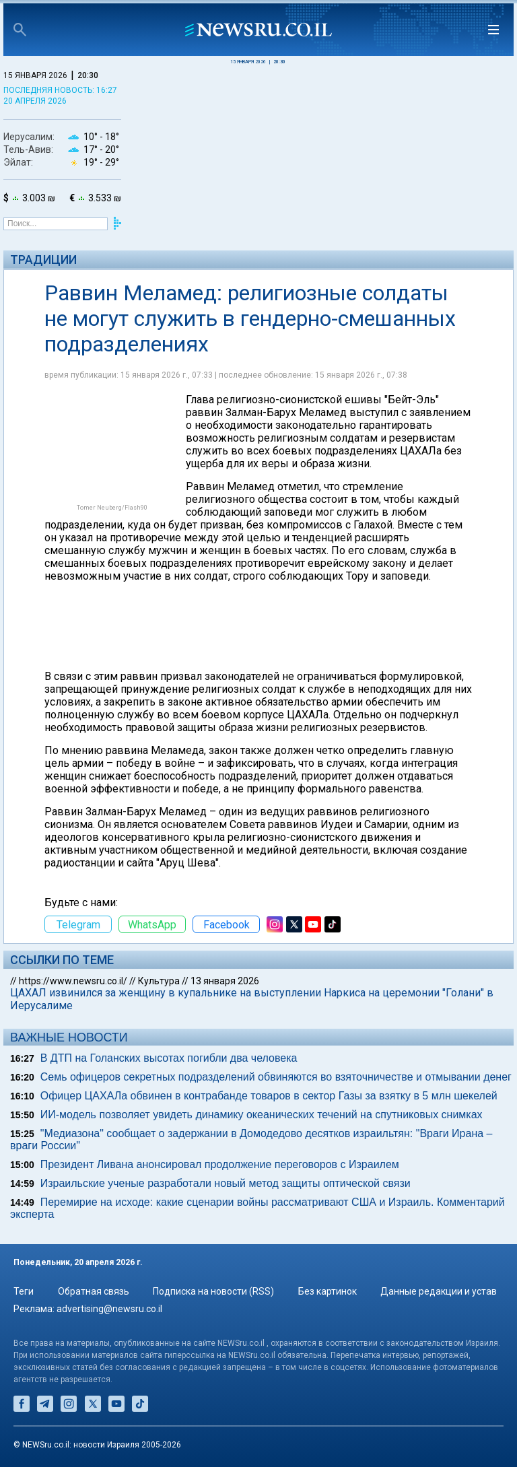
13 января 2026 (225, 981)
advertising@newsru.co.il (109, 1308)
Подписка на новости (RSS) (213, 1291)
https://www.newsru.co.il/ (73, 981)
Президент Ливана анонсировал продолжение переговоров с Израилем (219, 1164)
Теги (23, 1291)
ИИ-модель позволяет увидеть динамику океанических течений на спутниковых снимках (261, 1114)
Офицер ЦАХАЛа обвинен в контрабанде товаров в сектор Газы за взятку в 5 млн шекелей (268, 1095)
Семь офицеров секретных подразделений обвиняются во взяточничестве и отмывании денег (276, 1077)
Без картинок (327, 1291)
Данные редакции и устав (438, 1291)
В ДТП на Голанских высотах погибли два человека (169, 1058)
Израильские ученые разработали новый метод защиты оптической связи (225, 1183)
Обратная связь (93, 1291)
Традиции (43, 259)
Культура (159, 981)
